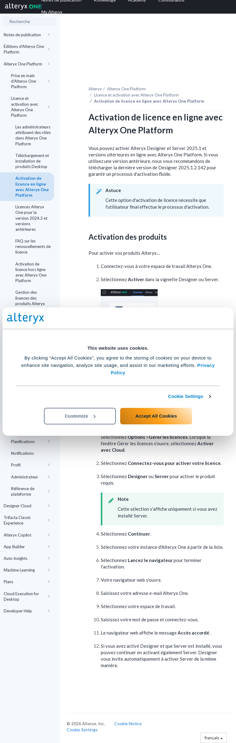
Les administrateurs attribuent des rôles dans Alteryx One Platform (33, 135)
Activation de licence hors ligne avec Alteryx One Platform (30, 272)
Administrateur (30, 476)
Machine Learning (26, 570)
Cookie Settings (185, 396)
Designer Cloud (26, 505)
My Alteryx (51, 11)
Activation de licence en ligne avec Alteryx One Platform (32, 187)
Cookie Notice (128, 723)
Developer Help (26, 610)
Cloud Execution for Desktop (26, 596)
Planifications (30, 441)
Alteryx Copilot (26, 535)
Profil (30, 464)
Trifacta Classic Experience (26, 520)
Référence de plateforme (30, 491)
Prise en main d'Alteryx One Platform (30, 81)
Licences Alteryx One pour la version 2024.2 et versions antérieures (31, 218)
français (213, 737)
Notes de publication (26, 34)
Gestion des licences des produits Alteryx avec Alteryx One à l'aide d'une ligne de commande (32, 306)
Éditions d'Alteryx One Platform (26, 49)
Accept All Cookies (156, 416)
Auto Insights (26, 558)
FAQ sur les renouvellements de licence (33, 246)
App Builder (26, 546)
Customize (80, 416)
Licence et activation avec (136, 94)
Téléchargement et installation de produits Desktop (32, 161)
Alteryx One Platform (26, 63)
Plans (26, 581)
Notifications (22, 453)
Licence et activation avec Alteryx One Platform (30, 107)
